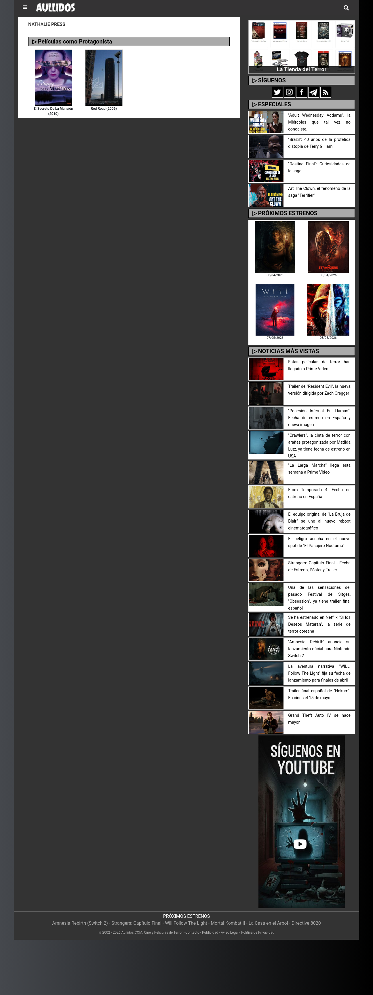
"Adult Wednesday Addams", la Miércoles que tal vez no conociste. (319, 122)
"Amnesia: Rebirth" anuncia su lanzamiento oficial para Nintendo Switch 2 (319, 649)
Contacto (192, 932)
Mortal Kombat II (228, 923)
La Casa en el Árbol (268, 923)
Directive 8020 (306, 923)
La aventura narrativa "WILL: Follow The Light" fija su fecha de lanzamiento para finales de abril (319, 673)
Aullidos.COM (131, 932)
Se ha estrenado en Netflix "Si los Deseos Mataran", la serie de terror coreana (319, 624)
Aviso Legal (229, 932)
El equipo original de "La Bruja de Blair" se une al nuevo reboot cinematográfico (319, 521)
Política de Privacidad (257, 932)
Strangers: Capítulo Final (136, 923)
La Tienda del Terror (301, 69)
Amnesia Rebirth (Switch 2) (80, 923)
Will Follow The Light (186, 923)
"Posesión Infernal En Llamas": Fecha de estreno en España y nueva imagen (319, 417)
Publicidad (210, 932)
